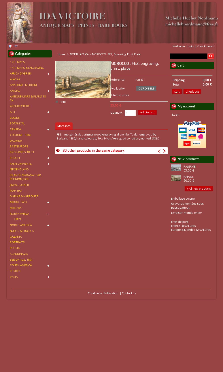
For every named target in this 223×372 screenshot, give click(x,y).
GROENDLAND (19, 169)
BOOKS (15, 118)
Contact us (129, 293)
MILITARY (16, 208)
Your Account (205, 46)
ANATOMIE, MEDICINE (24, 85)
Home (62, 54)
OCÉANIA (16, 236)
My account (186, 106)
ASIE (13, 112)
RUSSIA (15, 248)
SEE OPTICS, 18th (21, 259)
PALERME (189, 166)
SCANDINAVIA (19, 254)
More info (63, 126)
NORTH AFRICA (79, 54)
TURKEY (15, 271)
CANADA (15, 129)
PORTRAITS (17, 242)
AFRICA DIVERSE (20, 73)
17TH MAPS (17, 62)
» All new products (199, 189)
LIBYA (17, 219)
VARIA (14, 277)
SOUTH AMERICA (21, 265)
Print (63, 102)
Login (190, 46)
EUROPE (15, 158)
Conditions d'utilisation (103, 293)
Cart (181, 65)
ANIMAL (15, 91)
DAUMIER (16, 141)
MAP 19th (16, 191)
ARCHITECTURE (20, 106)
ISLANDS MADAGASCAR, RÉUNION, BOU (26, 177)
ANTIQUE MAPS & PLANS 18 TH (28, 98)
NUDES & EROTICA (22, 231)
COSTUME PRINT (21, 135)
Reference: (117, 80)
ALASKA (15, 79)
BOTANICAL (17, 123)
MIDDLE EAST (18, 202)
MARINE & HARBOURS (24, 196)
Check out (192, 91)
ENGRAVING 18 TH (22, 152)
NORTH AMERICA (21, 225)
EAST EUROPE (19, 146)
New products (189, 159)
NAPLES (188, 177)
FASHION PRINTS (21, 164)
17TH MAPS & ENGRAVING (27, 68)
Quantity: (116, 112)
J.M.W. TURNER (19, 185)
